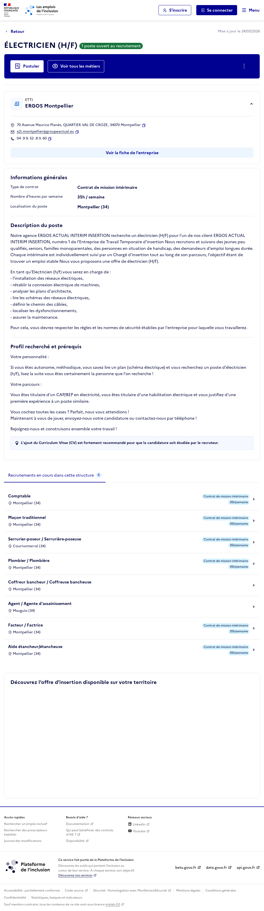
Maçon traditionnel (27, 517)
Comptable (19, 496)
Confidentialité (15, 897)
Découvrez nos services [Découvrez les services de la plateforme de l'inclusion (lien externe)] (75, 875)
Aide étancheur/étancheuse (35, 646)
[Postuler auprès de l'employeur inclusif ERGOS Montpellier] (27, 66)
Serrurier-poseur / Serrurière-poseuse (44, 539)
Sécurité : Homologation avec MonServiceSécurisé (130, 890)
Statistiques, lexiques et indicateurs (56, 897)
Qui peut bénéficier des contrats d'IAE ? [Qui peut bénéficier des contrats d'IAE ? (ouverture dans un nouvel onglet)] (89, 832)
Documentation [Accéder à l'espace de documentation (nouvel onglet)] (77, 824)
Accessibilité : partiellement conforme (32, 890)
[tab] (54, 475)
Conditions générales (220, 890)
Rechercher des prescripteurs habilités (25, 832)
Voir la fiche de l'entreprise (132, 153)
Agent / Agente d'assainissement (40, 603)
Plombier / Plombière (28, 560)
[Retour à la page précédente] (16, 31)
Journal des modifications (22, 841)
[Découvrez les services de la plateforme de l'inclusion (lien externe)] (28, 866)
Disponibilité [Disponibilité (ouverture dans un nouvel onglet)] (75, 841)
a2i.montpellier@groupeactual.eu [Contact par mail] (45, 131)
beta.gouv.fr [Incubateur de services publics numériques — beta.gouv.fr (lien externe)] (185, 867)
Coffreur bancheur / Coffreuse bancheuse (49, 582)
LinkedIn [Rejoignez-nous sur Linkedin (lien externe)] (136, 824)
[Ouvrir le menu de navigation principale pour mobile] (248, 10)
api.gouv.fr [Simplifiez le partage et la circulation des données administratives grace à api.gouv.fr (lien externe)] (246, 867)
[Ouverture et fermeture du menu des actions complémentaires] (245, 66)
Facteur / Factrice (25, 625)
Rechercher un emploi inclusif (25, 824)
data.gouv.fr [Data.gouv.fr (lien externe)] (216, 867)
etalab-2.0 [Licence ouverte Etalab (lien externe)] (112, 904)
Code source (74, 890)
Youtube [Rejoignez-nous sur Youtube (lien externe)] (136, 831)
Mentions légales (188, 890)
